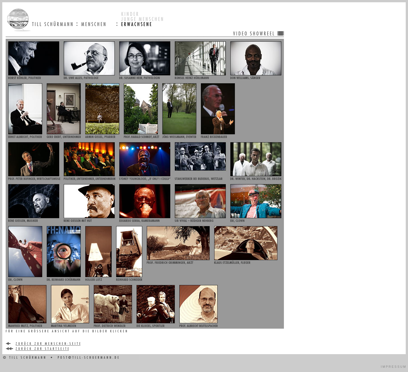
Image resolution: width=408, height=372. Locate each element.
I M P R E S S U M (393, 366)
